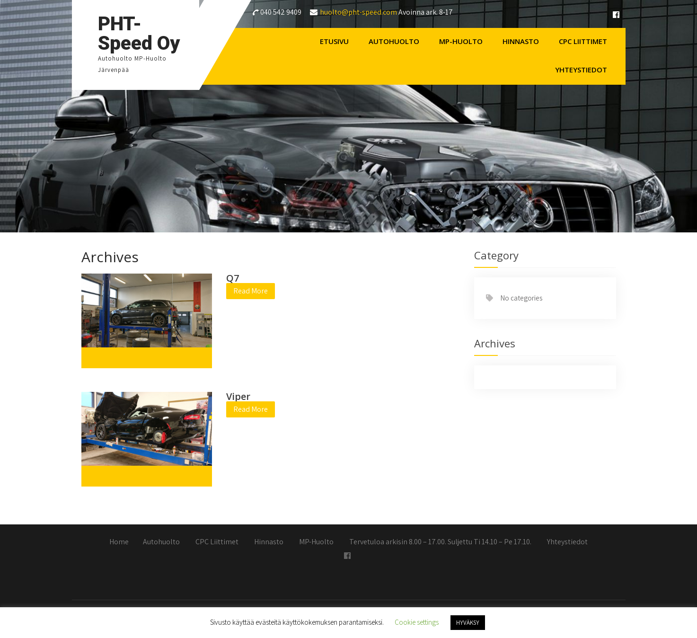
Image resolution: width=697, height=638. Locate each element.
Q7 (232, 278)
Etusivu (334, 41)
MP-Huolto (461, 41)
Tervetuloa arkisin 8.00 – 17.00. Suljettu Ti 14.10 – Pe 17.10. (440, 542)
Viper (238, 396)
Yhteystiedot (581, 69)
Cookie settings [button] (417, 622)
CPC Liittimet (583, 41)
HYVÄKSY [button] (467, 623)
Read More (250, 291)
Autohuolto (394, 41)
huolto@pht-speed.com (358, 12)
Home (119, 542)
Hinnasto (521, 41)
